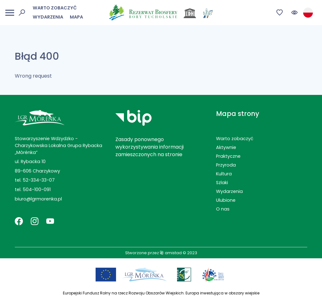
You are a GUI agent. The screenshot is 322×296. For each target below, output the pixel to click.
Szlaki (222, 182)
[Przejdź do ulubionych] (279, 12)
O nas (223, 209)
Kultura (224, 174)
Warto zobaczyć (55, 8)
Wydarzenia (48, 17)
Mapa (76, 17)
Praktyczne (228, 156)
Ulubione (226, 200)
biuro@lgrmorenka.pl (38, 199)
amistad (171, 252)
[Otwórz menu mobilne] (9, 12)
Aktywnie (226, 147)
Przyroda (226, 165)
